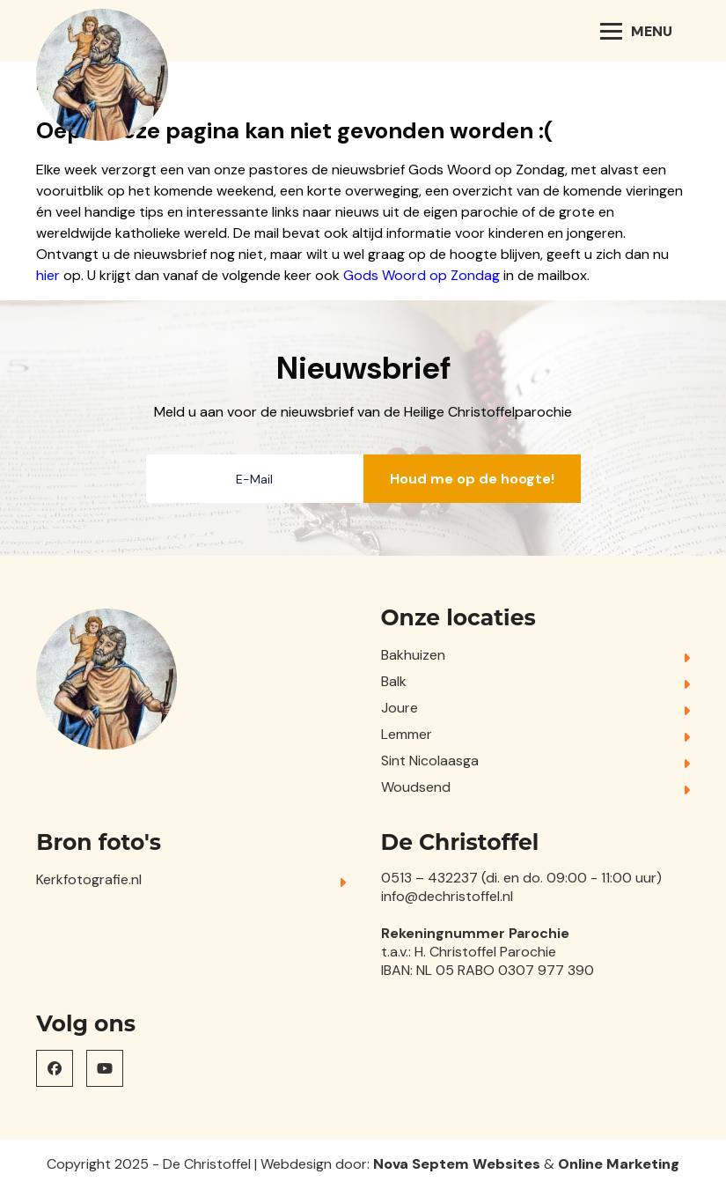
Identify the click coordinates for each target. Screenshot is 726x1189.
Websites (506, 1164)
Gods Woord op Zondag (421, 275)
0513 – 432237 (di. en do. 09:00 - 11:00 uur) (521, 877)
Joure (399, 707)
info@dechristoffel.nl (447, 896)
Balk (394, 681)
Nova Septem (421, 1164)
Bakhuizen (413, 655)
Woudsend (416, 787)
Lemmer (406, 734)
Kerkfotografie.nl (89, 879)
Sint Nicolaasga (430, 760)
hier (48, 275)
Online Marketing (618, 1164)
